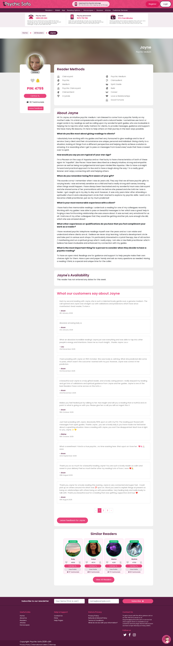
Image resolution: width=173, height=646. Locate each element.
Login (165, 4)
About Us (23, 618)
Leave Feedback (35, 108)
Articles (108, 10)
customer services (129, 624)
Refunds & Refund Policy (97, 618)
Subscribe (138, 601)
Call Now (35, 96)
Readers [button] (48, 10)
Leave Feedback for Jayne (72, 520)
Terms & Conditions (96, 620)
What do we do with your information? (103, 623)
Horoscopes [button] (88, 10)
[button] (166, 639)
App (63, 10)
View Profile (72, 569)
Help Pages (58, 620)
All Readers (39, 33)
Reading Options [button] (73, 10)
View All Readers (103, 579)
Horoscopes (25, 625)
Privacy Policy (93, 616)
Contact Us (58, 616)
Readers (23, 620)
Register (152, 4)
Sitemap (52, 645)
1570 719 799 (82, 18)
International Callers (40, 645)
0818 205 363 (41, 18)
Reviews (100, 10)
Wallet (57, 10)
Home (25, 33)
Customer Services (120, 10)
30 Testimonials (35, 102)
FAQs (56, 618)
